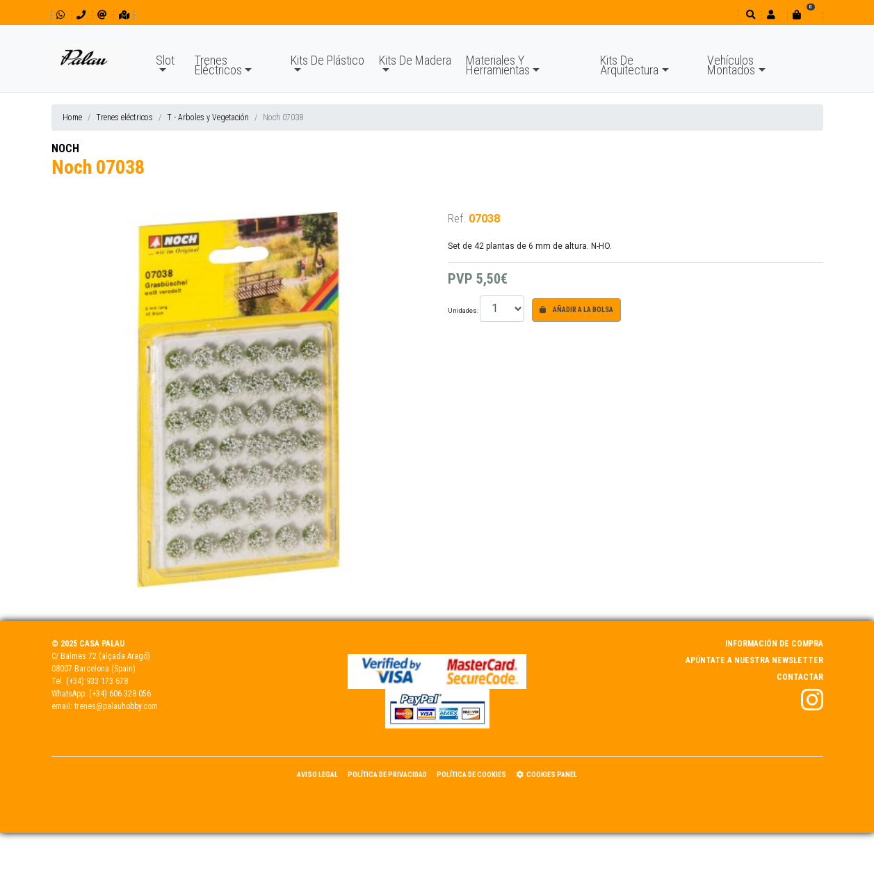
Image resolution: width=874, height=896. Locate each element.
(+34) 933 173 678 (97, 681)
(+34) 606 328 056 (120, 694)
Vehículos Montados (731, 65)
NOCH (65, 148)
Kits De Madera (415, 60)
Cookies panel (546, 774)
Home (72, 117)
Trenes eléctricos (124, 117)
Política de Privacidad (387, 774)
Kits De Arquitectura (629, 65)
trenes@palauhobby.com (116, 706)
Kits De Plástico (327, 60)
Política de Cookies (471, 774)
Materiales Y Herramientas (498, 65)
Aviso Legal (317, 774)
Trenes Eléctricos (218, 65)
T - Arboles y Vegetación (208, 117)
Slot (165, 60)
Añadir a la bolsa (576, 309)
